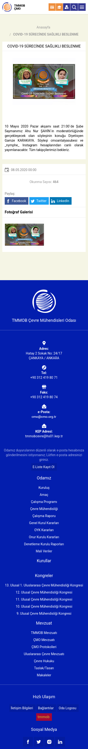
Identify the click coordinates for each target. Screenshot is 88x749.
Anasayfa (43, 27)
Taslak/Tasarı (44, 668)
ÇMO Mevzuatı (44, 640)
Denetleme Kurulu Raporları (44, 544)
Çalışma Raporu (44, 516)
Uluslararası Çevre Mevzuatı (44, 654)
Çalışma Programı (44, 502)
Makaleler (44, 675)
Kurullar (44, 560)
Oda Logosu (67, 708)
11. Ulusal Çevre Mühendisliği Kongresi (44, 599)
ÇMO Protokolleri (44, 647)
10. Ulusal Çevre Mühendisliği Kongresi (44, 606)
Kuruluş (44, 488)
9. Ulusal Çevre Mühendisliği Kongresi (44, 613)
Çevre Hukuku (44, 661)
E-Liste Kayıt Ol (43, 467)
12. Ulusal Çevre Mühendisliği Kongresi (44, 592)
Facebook (16, 201)
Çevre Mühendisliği (44, 509)
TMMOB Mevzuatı (44, 633)
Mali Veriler (44, 551)
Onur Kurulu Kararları (44, 537)
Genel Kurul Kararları (44, 523)
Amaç (44, 495)
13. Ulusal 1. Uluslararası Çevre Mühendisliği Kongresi (44, 585)
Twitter (38, 201)
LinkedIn (60, 201)
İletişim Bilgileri (22, 708)
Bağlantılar (46, 708)
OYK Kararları (44, 530)
